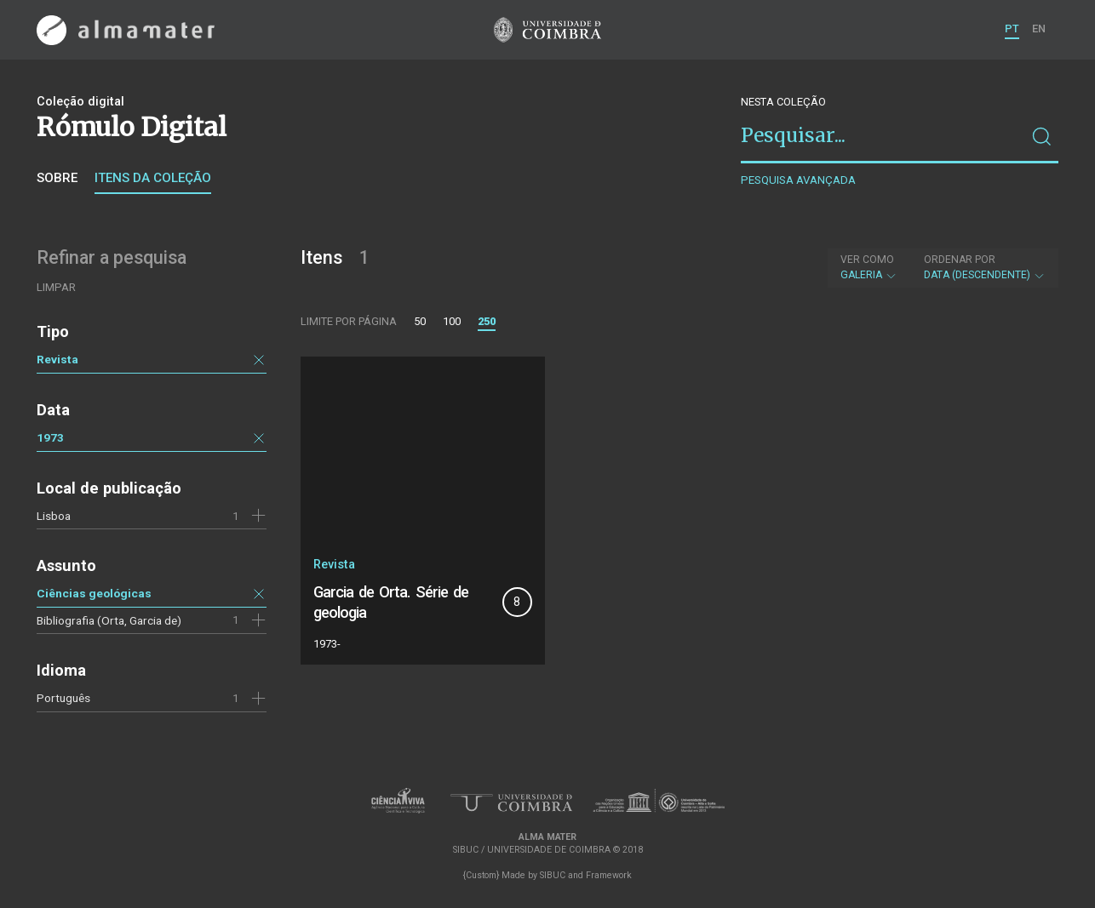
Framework (609, 875)
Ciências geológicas (94, 593)
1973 (50, 437)
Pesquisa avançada (798, 180)
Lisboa (54, 516)
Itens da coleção (153, 178)
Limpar (56, 287)
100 (452, 321)
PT (1012, 28)
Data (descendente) (985, 267)
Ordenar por (959, 260)
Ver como (867, 260)
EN (1039, 28)
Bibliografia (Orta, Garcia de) (109, 620)
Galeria (868, 267)
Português (63, 698)
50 (420, 321)
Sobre (57, 178)
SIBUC (552, 875)
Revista (57, 359)
